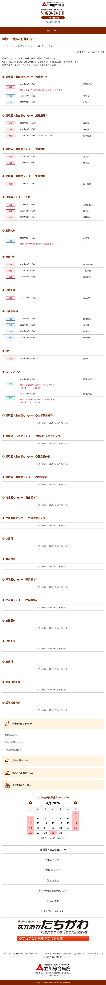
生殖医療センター (53, 870)
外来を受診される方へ (25, 46)
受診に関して (11, 734)
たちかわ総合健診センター (53, 890)
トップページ (7, 46)
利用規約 (19, 953)
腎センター (53, 880)
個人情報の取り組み (33, 953)
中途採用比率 (93, 953)
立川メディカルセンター (53, 911)
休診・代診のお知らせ (15, 742)
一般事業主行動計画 (52, 953)
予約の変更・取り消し (53, 22)
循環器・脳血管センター (53, 849)
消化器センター (53, 859)
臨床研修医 (53, 901)
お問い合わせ (53, 17)
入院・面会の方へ (20, 760)
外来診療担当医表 (13, 749)
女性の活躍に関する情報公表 (74, 953)
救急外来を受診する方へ (23, 772)
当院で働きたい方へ (21, 785)
